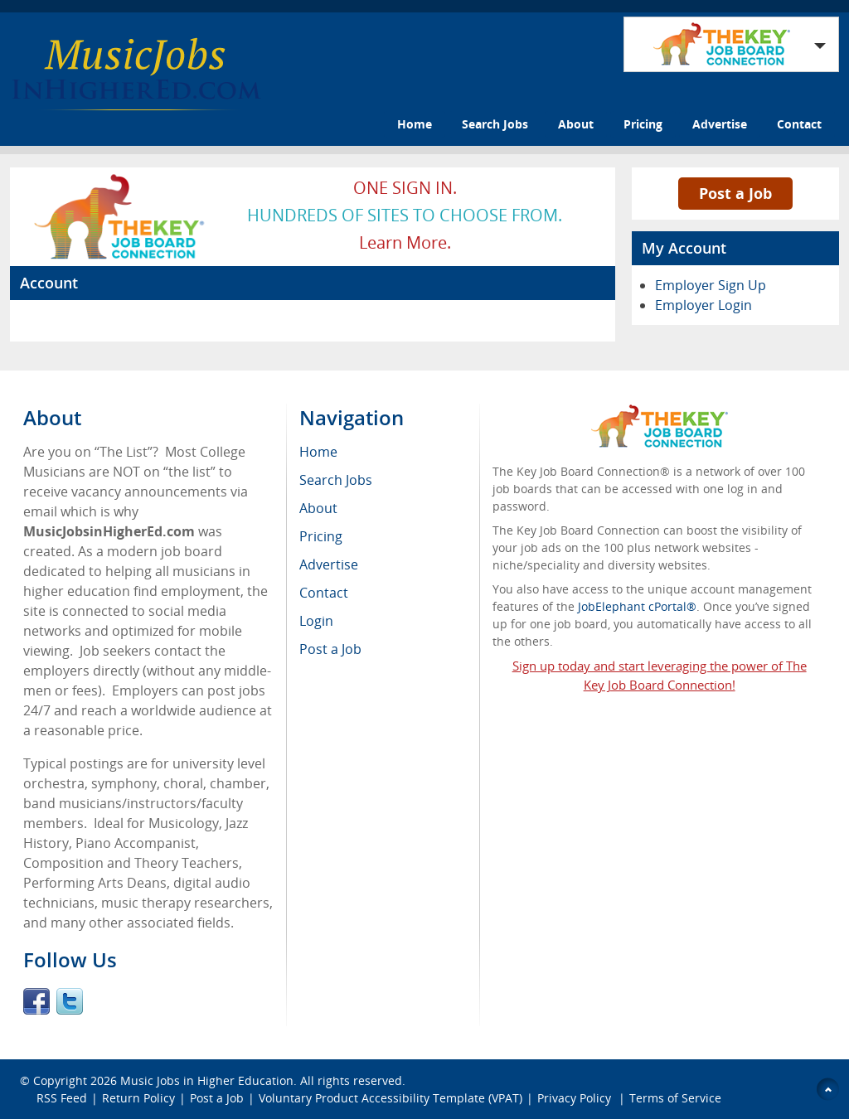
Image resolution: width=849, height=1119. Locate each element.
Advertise (719, 124)
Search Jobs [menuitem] (335, 480)
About (576, 124)
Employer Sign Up (710, 285)
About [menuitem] (318, 508)
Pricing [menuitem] (320, 536)
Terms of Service (675, 1098)
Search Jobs (495, 124)
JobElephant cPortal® (637, 606)
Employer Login (703, 305)
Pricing (642, 124)
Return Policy (138, 1098)
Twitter (69, 1001)
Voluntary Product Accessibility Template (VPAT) (390, 1098)
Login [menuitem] (316, 621)
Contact (799, 124)
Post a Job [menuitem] (330, 649)
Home (414, 124)
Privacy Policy (575, 1098)
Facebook (36, 1001)
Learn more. (405, 242)
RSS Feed (61, 1098)
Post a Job (735, 193)
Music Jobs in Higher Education (207, 1080)
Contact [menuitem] (323, 593)
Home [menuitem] (318, 452)
